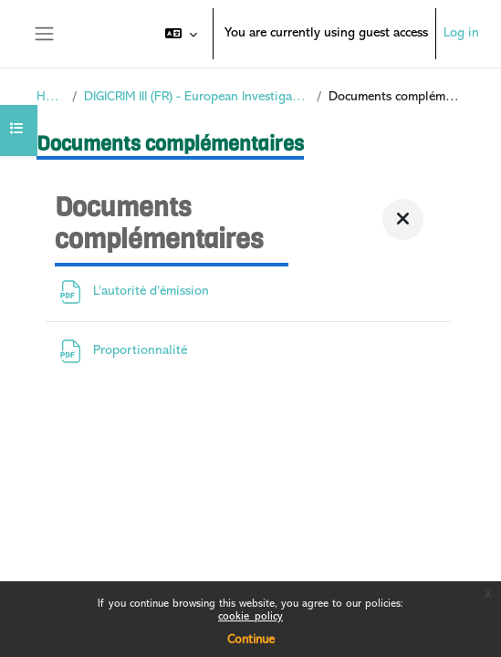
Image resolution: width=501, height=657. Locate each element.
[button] (181, 34)
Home (51, 97)
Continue (251, 640)
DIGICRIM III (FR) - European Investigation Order (196, 97)
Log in (461, 33)
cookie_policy (250, 617)
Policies (49, 562)
